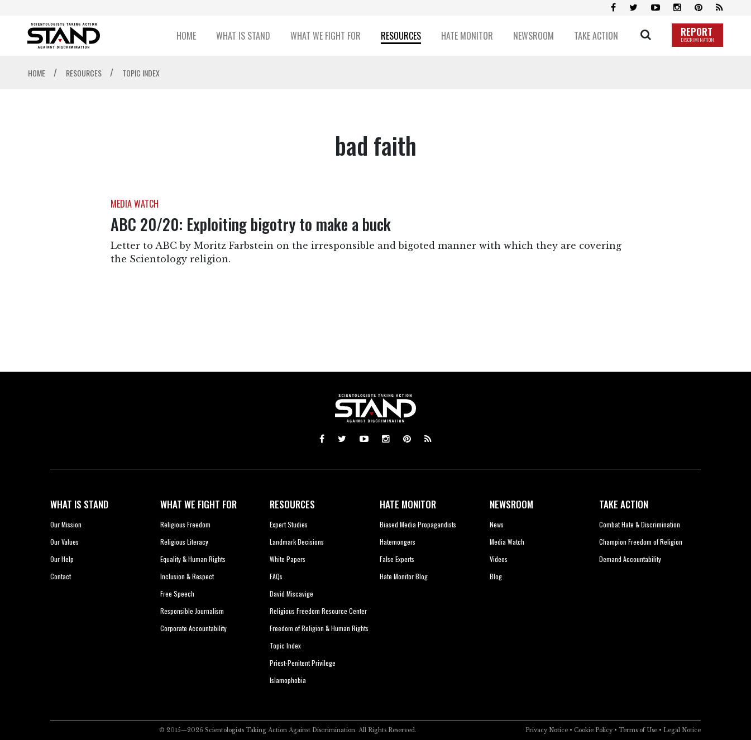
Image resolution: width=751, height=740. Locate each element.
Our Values (64, 541)
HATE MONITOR (408, 504)
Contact (60, 576)
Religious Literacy (184, 541)
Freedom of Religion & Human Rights (319, 628)
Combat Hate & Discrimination (639, 524)
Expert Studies (289, 524)
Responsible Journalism (192, 611)
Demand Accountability (630, 559)
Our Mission (66, 524)
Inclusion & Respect (187, 576)
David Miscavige (291, 593)
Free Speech (177, 593)
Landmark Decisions (297, 541)
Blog (496, 576)
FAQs (276, 576)
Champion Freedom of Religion (640, 541)
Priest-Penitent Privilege (303, 662)
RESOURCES (292, 504)
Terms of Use (638, 730)
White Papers (287, 559)
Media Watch (507, 541)
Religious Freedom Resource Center (318, 611)
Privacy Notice (546, 730)
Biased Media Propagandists (418, 524)
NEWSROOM (511, 504)
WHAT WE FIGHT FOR (198, 504)
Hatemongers (397, 541)
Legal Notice (682, 730)
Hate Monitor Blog (404, 576)
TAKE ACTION (623, 504)
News (497, 524)
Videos (499, 559)
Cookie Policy (593, 730)
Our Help (62, 559)
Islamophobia (288, 680)
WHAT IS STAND (79, 504)
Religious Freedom (185, 524)
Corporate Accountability (193, 628)
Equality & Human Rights (193, 559)
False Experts (397, 559)
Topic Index (285, 645)
